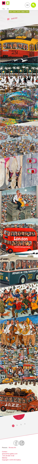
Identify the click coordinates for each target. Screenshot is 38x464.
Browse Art (12, 447)
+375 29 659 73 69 (8, 456)
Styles (14, 11)
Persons (4, 447)
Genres (18, 11)
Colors (27, 11)
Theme (23, 11)
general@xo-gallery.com (9, 453)
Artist (10, 11)
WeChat (4, 458)
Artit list (14, 18)
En (8, 9)
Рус (4, 9)
